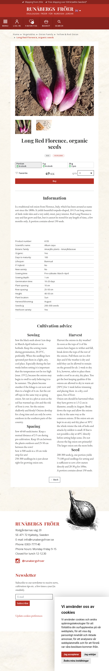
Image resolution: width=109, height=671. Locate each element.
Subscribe (22, 603)
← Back (54, 479)
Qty (74, 173)
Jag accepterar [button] (71, 654)
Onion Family (46, 34)
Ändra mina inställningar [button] (76, 660)
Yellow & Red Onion (67, 34)
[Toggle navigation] (5, 23)
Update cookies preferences (28, 615)
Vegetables (29, 34)
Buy (54, 181)
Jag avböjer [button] (90, 654)
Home (16, 34)
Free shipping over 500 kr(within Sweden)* (67, 2)
